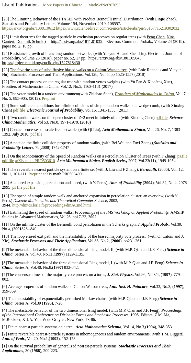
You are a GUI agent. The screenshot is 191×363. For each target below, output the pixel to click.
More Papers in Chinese (62, 5)
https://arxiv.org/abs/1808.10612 (28, 28)
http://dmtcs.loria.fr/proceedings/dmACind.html (51, 205)
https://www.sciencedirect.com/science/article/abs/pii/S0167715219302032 (117, 28)
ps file (17, 187)
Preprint (48, 98)
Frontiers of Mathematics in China (144, 94)
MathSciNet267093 (104, 5)
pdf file (19, 110)
